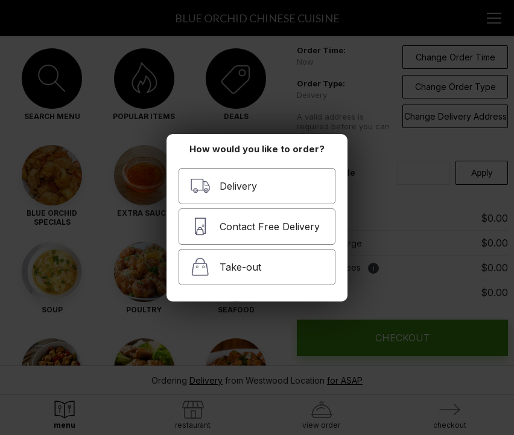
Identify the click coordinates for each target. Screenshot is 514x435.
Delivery (223, 185)
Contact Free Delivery (255, 226)
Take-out (225, 266)
